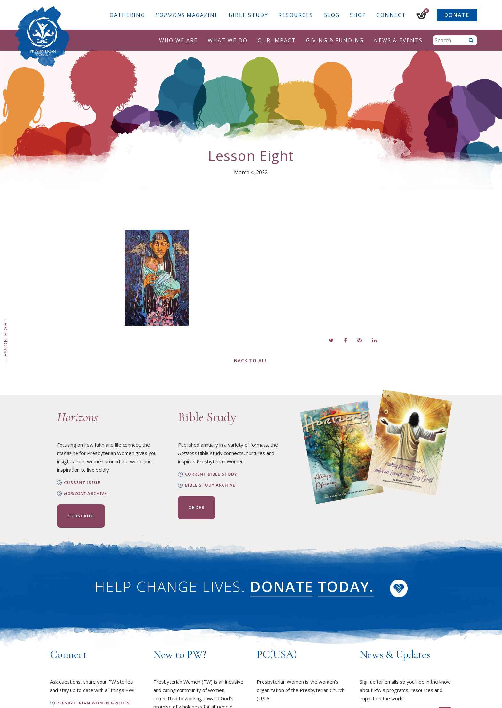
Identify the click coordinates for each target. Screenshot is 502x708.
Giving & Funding (335, 40)
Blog (331, 15)
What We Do (227, 40)
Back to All (251, 360)
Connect (391, 15)
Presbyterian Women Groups (93, 703)
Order (196, 507)
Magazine (186, 15)
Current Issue (82, 483)
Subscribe (81, 516)
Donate (456, 15)
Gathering (127, 15)
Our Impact (277, 40)
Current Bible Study (211, 474)
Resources (296, 15)
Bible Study (248, 15)
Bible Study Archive (210, 485)
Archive (85, 493)
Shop (358, 15)
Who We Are (178, 40)
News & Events (398, 40)
